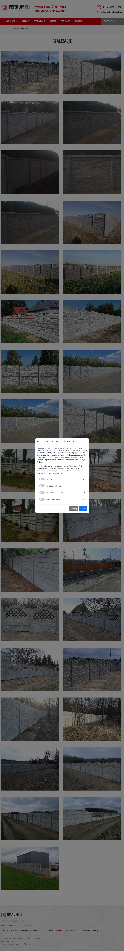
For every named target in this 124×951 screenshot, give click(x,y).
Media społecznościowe (49, 499)
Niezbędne (46, 479)
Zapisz (83, 509)
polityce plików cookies (55, 473)
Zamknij (73, 509)
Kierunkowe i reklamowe (50, 485)
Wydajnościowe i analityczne (51, 492)
